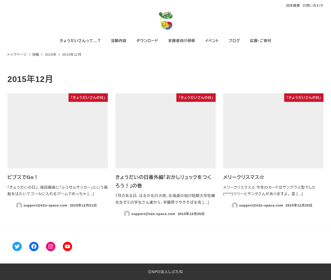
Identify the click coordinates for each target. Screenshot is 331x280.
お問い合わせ (313, 5)
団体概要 (293, 5)
